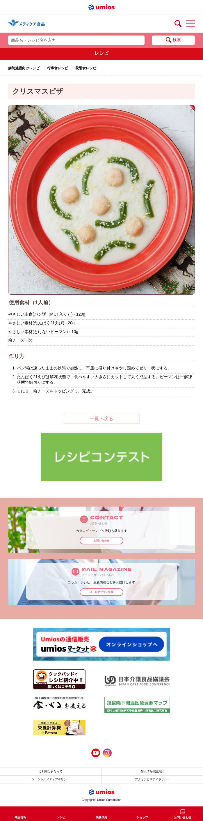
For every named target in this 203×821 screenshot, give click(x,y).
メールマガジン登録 (101, 592)
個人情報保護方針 (152, 771)
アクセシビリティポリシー (152, 779)
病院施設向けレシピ (24, 68)
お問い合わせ (101, 540)
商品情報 (20, 817)
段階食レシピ (85, 68)
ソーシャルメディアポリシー (51, 779)
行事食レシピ (57, 68)
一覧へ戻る (101, 418)
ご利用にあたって (50, 771)
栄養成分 (101, 817)
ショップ (142, 817)
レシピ (60, 817)
